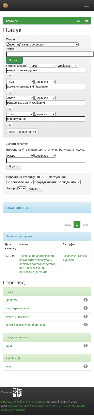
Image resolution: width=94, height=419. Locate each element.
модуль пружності (18, 316)
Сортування (57, 177)
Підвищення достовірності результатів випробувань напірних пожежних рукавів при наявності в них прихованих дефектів (37, 264)
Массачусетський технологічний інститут (35, 405)
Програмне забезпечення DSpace (23, 401)
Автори (11, 188)
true (8, 366)
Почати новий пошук (22, 131)
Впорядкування (45, 182)
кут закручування (17, 308)
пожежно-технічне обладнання (26, 324)
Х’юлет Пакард (75, 405)
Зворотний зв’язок (13, 409)
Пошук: (11, 39)
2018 (9, 345)
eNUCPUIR (13, 20)
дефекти (12, 300)
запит (10, 48)
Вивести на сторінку (20, 177)
